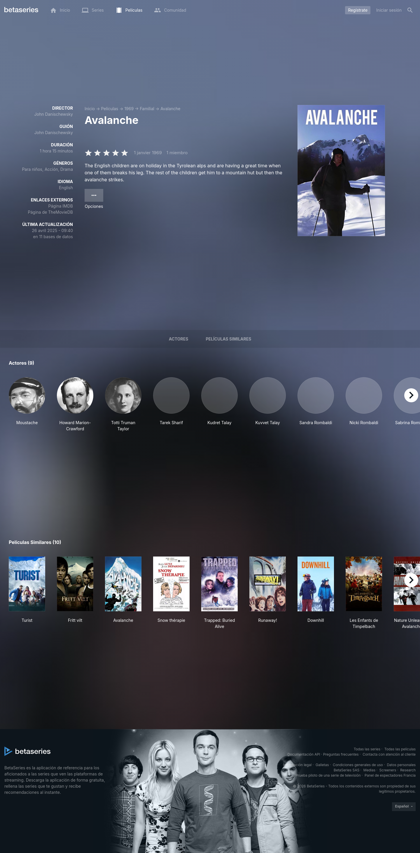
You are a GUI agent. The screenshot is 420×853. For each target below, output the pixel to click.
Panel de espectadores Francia (390, 775)
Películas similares (228, 338)
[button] (27, 404)
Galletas (322, 765)
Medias (369, 770)
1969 (129, 108)
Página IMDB (60, 205)
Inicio (90, 108)
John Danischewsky (53, 114)
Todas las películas (400, 749)
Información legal (297, 765)
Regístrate (358, 10)
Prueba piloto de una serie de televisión (327, 775)
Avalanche (170, 108)
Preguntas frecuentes (341, 754)
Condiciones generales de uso (358, 765)
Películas (109, 108)
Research (408, 770)
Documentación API (304, 754)
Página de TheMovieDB (50, 212)
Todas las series (367, 749)
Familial (147, 108)
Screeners (387, 770)
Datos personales (401, 765)
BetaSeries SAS (346, 770)
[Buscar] (410, 10)
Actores (178, 338)
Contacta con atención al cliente (389, 754)
